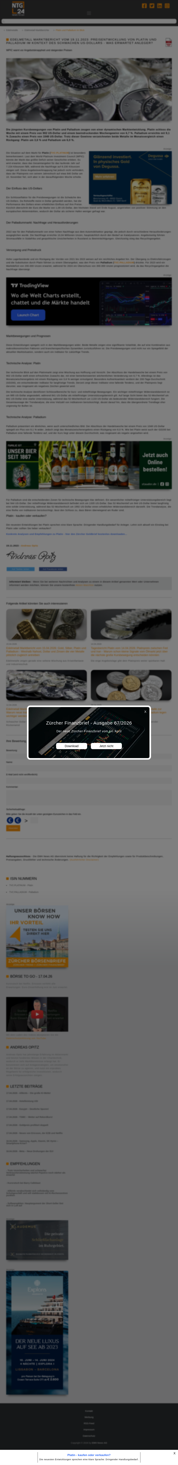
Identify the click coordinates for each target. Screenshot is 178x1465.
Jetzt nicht (106, 746)
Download (72, 746)
